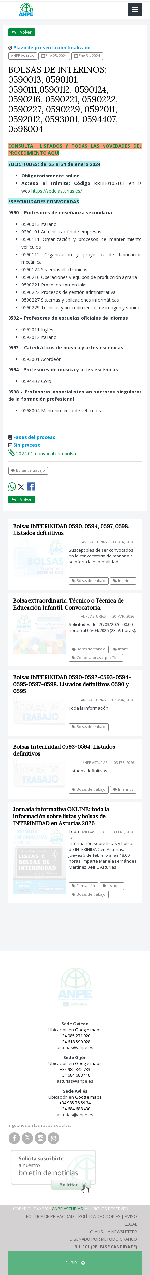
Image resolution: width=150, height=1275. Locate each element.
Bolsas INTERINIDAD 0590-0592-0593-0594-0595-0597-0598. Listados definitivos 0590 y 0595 (72, 684)
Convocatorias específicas (96, 657)
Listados (112, 885)
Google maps (88, 1030)
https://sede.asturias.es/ (56, 191)
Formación (83, 885)
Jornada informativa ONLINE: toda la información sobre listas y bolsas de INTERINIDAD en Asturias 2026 (61, 816)
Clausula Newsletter (113, 1231)
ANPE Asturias (67, 1209)
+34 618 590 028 (75, 1041)
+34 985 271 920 (75, 1036)
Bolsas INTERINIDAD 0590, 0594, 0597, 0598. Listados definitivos (71, 530)
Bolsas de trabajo (28, 470)
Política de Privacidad (50, 1216)
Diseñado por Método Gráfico (103, 1239)
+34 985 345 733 (75, 1069)
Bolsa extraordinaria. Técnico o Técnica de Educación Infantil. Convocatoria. (68, 604)
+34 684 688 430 (75, 1109)
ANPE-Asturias (22, 55)
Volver (22, 32)
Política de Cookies (99, 1216)
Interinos (123, 580)
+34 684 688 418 (75, 1075)
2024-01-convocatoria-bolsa (42, 453)
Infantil (121, 649)
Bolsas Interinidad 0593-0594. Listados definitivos (64, 750)
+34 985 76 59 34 (75, 1103)
